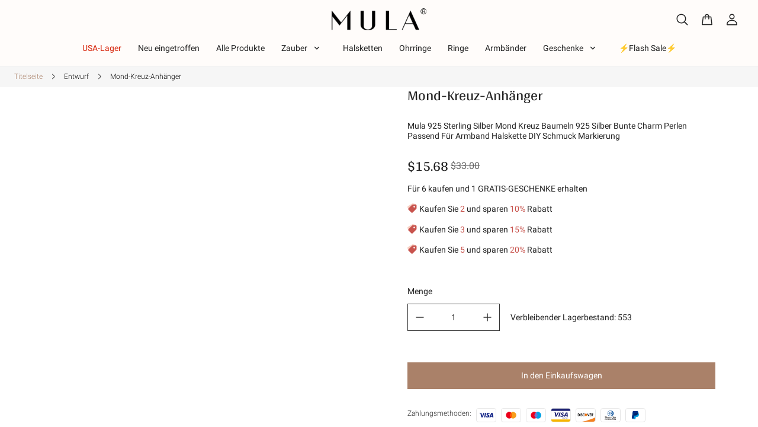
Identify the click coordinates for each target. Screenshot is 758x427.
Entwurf (76, 76)
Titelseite (28, 76)
